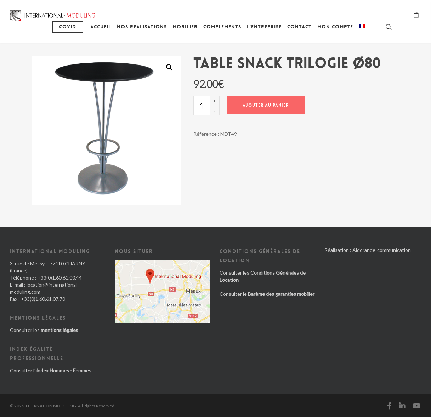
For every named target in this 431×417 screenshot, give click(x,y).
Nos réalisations (142, 26)
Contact (299, 26)
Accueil (100, 26)
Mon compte (335, 26)
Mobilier (185, 26)
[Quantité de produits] (201, 105)
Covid (67, 26)
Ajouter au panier (266, 105)
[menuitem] (362, 32)
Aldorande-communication (381, 250)
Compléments (222, 26)
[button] (169, 67)
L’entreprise (264, 26)
